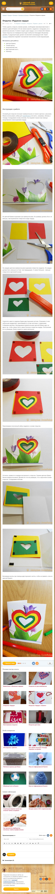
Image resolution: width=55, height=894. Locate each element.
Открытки (29, 23)
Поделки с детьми (37, 23)
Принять (16, 889)
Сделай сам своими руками (27, 3)
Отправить (11, 854)
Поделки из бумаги (21, 23)
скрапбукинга (27, 116)
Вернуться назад (9, 663)
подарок (5, 36)
